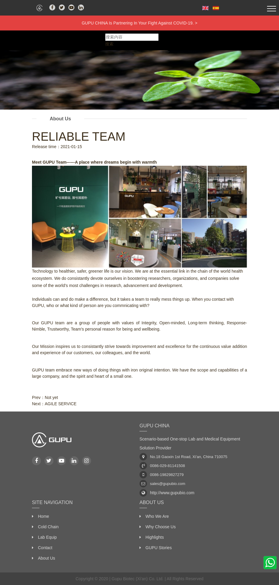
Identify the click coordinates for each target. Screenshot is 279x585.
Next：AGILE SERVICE (54, 403)
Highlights (154, 537)
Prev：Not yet (45, 397)
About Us (46, 558)
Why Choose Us (160, 526)
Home (43, 516)
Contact (45, 547)
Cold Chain (48, 526)
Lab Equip (47, 537)
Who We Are (157, 516)
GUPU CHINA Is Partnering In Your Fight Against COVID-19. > (139, 23)
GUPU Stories (158, 547)
